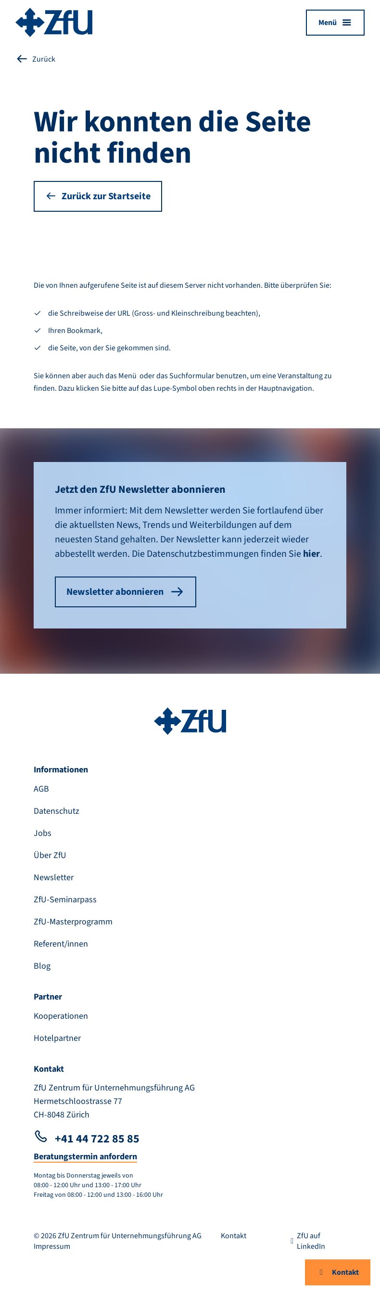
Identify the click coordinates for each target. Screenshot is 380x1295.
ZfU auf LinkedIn (306, 1241)
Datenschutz (56, 811)
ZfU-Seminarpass (65, 900)
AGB (41, 789)
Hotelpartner (57, 1038)
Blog (42, 966)
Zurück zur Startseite (98, 196)
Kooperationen (61, 1016)
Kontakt (338, 1272)
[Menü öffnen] (335, 23)
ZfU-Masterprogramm (73, 922)
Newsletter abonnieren (125, 592)
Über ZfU (50, 855)
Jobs (42, 833)
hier (311, 554)
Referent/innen (61, 944)
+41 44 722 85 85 (86, 1138)
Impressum (52, 1246)
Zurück (35, 58)
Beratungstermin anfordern (85, 1157)
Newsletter (54, 878)
